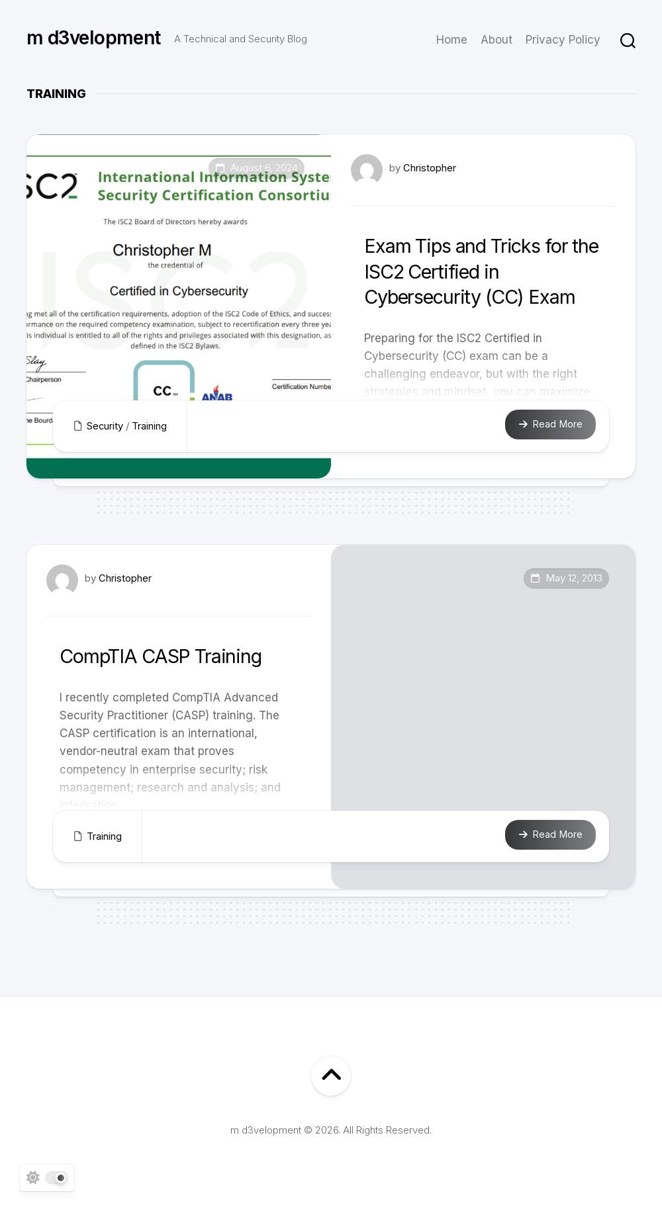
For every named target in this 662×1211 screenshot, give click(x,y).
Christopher (429, 167)
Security (105, 426)
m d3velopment (93, 39)
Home (451, 39)
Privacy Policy (563, 39)
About (496, 39)
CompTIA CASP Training (171, 655)
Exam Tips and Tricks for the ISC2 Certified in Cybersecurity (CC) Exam (480, 270)
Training (149, 426)
